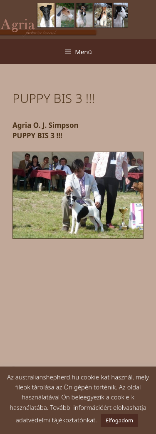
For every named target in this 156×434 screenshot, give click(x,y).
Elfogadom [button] (119, 420)
